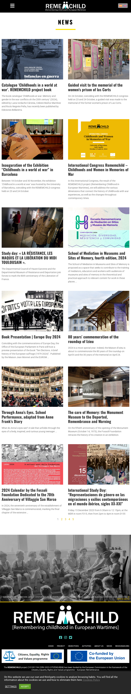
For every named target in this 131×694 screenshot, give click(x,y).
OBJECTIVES (73, 646)
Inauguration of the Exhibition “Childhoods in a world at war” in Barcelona (27, 169)
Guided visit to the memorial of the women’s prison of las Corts (95, 87)
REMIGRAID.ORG (122, 646)
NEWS (109, 646)
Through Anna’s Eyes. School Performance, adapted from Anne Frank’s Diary (27, 416)
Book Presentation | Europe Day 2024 (31, 337)
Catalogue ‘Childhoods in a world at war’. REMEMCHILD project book (29, 87)
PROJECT (61, 646)
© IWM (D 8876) (123, 598)
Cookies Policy (91, 679)
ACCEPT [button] (25, 686)
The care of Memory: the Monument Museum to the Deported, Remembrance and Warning (95, 416)
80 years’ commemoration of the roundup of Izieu (93, 339)
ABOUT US (98, 646)
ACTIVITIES (86, 646)
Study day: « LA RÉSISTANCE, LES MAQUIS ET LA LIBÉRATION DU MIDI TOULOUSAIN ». (29, 257)
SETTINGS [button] (11, 686)
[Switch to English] (125, 5)
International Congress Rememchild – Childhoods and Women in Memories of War (98, 169)
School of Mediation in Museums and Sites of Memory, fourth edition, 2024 (97, 255)
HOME (51, 646)
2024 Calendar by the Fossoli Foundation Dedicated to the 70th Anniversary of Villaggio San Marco (29, 494)
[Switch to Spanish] (120, 5)
